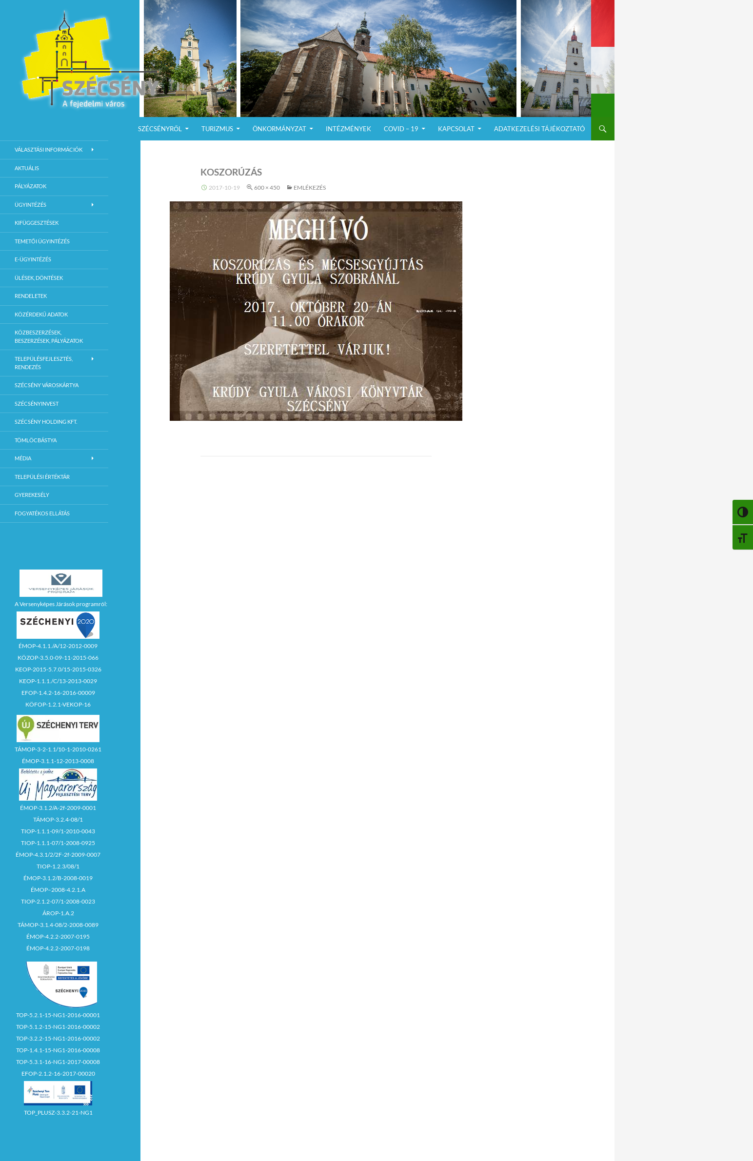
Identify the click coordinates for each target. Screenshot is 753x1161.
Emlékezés (310, 187)
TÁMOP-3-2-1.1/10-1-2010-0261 (58, 749)
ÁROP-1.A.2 (58, 913)
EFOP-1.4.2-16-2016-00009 (58, 692)
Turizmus (217, 129)
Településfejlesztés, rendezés (44, 362)
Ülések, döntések (39, 278)
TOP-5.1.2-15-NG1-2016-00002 (58, 1026)
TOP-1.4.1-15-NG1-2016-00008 (58, 1050)
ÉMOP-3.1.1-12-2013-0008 (58, 761)
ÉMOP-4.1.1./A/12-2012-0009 (58, 645)
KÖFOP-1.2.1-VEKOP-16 (58, 704)
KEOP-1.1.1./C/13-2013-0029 (58, 681)
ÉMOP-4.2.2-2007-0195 (58, 936)
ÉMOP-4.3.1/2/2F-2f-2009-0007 (58, 854)
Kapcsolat (456, 129)
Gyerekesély (32, 495)
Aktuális (27, 168)
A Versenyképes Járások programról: (61, 604)
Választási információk (48, 149)
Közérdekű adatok (41, 314)
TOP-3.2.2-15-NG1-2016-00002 (58, 1038)
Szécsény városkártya (47, 385)
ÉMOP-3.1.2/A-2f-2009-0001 (58, 807)
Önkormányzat (279, 129)
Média (23, 458)
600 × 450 (267, 187)
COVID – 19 (401, 129)
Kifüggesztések (37, 222)
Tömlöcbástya (36, 440)
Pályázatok (30, 186)
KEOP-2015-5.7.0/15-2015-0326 (58, 669)
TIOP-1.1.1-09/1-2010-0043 (58, 831)
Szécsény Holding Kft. (46, 421)
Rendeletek (31, 296)
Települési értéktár (42, 476)
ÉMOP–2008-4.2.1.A (58, 889)
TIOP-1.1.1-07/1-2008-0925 (58, 842)
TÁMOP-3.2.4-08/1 (58, 819)
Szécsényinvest (37, 403)
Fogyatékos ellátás (42, 513)
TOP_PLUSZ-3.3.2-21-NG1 (58, 1112)
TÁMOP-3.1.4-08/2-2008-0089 (58, 924)
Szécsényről (160, 129)
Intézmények (348, 129)
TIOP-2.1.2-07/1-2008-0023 (58, 901)
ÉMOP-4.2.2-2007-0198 (58, 948)
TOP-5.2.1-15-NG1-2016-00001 (58, 1015)
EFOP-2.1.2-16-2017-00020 (58, 1073)
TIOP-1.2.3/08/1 (58, 866)
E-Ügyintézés (33, 259)
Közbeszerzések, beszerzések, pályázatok (49, 336)
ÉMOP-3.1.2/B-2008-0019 (58, 878)
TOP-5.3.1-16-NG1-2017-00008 (58, 1061)
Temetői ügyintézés (42, 241)
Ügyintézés (30, 204)
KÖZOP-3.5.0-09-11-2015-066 (58, 657)
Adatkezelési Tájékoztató (539, 129)
